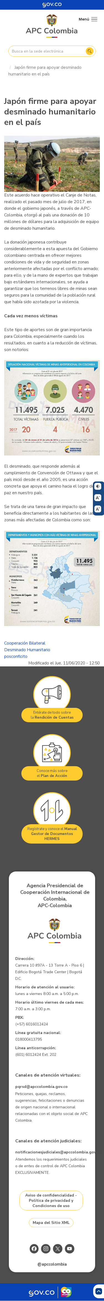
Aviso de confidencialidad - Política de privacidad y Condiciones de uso (51, 1200)
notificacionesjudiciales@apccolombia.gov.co (58, 1152)
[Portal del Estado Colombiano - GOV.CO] (52, 5)
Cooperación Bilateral (24, 643)
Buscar (89, 51)
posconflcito (15, 656)
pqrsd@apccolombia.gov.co (41, 1086)
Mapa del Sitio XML (51, 1222)
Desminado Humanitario (27, 650)
